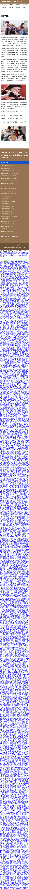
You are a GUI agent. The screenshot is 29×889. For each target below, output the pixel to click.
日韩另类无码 (12, 474)
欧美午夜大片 (13, 601)
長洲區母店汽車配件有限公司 (8, 211)
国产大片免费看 (7, 743)
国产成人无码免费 (13, 405)
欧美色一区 (4, 821)
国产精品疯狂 (13, 470)
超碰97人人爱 (4, 469)
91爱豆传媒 (9, 459)
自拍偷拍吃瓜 (21, 390)
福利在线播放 (20, 443)
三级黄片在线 (25, 639)
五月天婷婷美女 (7, 513)
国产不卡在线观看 (13, 545)
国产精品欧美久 (5, 642)
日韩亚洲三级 (19, 881)
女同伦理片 (11, 661)
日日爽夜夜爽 (6, 440)
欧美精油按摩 (4, 600)
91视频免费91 (19, 779)
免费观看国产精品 (18, 437)
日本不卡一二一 (9, 372)
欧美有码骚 (9, 518)
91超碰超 (23, 719)
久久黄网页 (25, 492)
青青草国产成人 (17, 501)
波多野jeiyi (21, 616)
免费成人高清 (20, 403)
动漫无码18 (24, 548)
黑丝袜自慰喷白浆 (22, 619)
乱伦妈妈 (19, 832)
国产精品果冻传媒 (15, 354)
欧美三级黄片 (25, 855)
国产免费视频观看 (18, 549)
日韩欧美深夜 (6, 611)
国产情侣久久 (18, 372)
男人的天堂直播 (18, 699)
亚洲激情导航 (15, 590)
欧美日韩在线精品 (23, 576)
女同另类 (6, 619)
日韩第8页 (10, 393)
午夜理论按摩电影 (14, 567)
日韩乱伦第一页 (6, 425)
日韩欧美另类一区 (5, 277)
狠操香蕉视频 (22, 797)
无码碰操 (20, 282)
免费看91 (8, 719)
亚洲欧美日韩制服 (22, 648)
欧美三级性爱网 (13, 576)
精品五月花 (5, 278)
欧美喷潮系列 (13, 824)
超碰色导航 (10, 391)
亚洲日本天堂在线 (5, 643)
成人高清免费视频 (22, 685)
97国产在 (2, 763)
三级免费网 (8, 628)
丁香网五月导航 (14, 341)
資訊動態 (11, 7)
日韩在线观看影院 (17, 492)
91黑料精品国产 (21, 859)
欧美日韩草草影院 (10, 748)
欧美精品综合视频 (24, 514)
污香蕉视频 (10, 742)
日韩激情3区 (16, 364)
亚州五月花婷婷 (10, 835)
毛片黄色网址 (15, 394)
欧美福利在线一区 (10, 483)
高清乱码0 (26, 779)
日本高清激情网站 (10, 881)
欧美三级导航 (22, 601)
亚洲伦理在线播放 (8, 729)
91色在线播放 (4, 753)
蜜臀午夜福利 (18, 446)
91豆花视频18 (15, 707)
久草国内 (2, 846)
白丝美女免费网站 (10, 528)
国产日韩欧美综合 (6, 336)
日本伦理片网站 (4, 524)
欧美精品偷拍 (13, 343)
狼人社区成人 (11, 650)
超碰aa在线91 (20, 562)
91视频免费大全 (9, 698)
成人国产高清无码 (16, 839)
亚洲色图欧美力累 (17, 628)
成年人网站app (5, 691)
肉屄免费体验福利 (10, 325)
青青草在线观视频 (13, 345)
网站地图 (2, 256)
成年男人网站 (11, 338)
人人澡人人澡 (7, 415)
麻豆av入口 (10, 370)
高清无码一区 (23, 430)
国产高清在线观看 (15, 462)
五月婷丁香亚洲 (4, 772)
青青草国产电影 (14, 342)
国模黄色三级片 (23, 405)
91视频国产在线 (9, 816)
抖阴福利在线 (24, 704)
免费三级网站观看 (24, 387)
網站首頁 (4, 4)
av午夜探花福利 (10, 882)
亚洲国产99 (5, 544)
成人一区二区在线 (5, 413)
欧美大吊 (17, 801)
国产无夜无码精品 (13, 430)
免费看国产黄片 (11, 806)
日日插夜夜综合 (22, 578)
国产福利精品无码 (22, 412)
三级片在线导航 (18, 653)
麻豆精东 (9, 501)
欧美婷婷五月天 (11, 361)
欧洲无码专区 (22, 867)
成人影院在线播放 (23, 392)
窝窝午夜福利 (13, 473)
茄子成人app (14, 688)
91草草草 (25, 672)
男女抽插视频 (21, 279)
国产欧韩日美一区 (18, 363)
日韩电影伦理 (17, 597)
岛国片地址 (13, 695)
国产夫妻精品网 (16, 550)
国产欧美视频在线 (24, 589)
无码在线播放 (11, 732)
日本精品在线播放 (7, 598)
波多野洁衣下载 (10, 796)
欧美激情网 (11, 721)
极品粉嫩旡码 (10, 730)
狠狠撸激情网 (16, 491)
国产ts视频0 (15, 330)
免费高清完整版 (5, 637)
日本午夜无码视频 (23, 268)
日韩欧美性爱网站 (13, 812)
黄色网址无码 (11, 571)
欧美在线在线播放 (8, 817)
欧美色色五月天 (23, 724)
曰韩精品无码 (7, 737)
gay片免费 (9, 550)
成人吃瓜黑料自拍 (7, 676)
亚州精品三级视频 (21, 500)
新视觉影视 (14, 643)
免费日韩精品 (13, 276)
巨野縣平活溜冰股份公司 (7, 218)
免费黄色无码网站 (14, 365)
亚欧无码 (19, 288)
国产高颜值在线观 (18, 755)
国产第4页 (24, 712)
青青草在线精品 (24, 308)
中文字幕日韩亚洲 (13, 883)
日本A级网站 (20, 331)
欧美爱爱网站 (6, 561)
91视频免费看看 (19, 571)
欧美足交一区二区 (20, 303)
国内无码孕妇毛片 (22, 432)
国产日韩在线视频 (18, 522)
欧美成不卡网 (7, 492)
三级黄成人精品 (21, 357)
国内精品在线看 (10, 795)
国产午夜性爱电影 (24, 696)
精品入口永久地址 (5, 506)
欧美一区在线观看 (19, 763)
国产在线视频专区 (12, 833)
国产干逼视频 (17, 393)
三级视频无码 (18, 808)
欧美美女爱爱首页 (6, 780)
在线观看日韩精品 (22, 778)
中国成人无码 (16, 477)
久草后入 (24, 497)
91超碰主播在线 (16, 714)
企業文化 (18, 4)
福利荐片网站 (23, 590)
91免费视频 (10, 699)
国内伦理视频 (23, 484)
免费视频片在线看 (7, 594)
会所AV (22, 593)
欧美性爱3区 (20, 717)
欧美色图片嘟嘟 (4, 386)
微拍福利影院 (11, 292)
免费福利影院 (4, 408)
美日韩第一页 (22, 343)
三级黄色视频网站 (6, 350)
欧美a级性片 (19, 625)
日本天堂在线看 (5, 494)
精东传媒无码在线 (11, 875)
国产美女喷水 (8, 522)
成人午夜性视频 (19, 654)
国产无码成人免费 (5, 815)
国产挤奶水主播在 (15, 510)
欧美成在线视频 (14, 792)
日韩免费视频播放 (19, 305)
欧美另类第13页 (16, 683)
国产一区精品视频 (11, 710)
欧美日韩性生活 (11, 789)
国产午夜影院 (25, 388)
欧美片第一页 (10, 604)
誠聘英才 (25, 7)
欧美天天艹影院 (21, 478)
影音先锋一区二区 (23, 519)
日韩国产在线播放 (15, 642)
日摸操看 (8, 353)
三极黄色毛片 (22, 643)
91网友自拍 (13, 822)
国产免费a (22, 707)
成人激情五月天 (12, 519)
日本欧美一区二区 (22, 511)
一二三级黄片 (13, 418)
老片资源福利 (19, 732)
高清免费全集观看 (20, 664)
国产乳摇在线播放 (13, 480)
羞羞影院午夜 (22, 429)
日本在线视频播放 (5, 514)
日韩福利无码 (7, 657)
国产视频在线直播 (13, 326)
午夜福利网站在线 (24, 587)
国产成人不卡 (6, 794)
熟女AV (7, 527)
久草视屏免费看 (6, 830)
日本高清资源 (17, 377)
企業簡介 (11, 4)
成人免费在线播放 (22, 612)
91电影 (18, 379)
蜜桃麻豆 (21, 883)
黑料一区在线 (22, 850)
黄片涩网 (15, 845)
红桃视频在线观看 (8, 808)
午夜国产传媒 (12, 753)
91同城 (17, 325)
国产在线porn (18, 677)
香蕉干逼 (20, 494)
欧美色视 (13, 294)
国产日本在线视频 (18, 541)
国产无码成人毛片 (16, 813)
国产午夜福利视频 (19, 652)
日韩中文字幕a (4, 365)
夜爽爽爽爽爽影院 (24, 690)
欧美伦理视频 (14, 366)
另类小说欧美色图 (15, 649)
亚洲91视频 (3, 393)
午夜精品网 (17, 317)
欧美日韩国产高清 (19, 577)
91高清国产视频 (7, 441)
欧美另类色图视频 (22, 573)
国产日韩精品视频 (20, 796)
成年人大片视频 (6, 715)
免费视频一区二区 (14, 308)
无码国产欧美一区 (24, 761)
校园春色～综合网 (11, 316)
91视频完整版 (25, 884)
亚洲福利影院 (10, 495)
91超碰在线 (10, 572)
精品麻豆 (2, 478)
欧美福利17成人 (23, 489)
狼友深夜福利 (15, 726)
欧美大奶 (17, 617)
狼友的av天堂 (22, 425)
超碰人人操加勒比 (19, 698)
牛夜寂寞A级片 (15, 540)
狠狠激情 (9, 570)
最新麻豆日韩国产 (11, 288)
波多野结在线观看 (7, 852)
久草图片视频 (8, 884)
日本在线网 (8, 294)
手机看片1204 (11, 556)
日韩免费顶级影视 (5, 380)
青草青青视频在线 (22, 846)
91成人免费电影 (21, 359)
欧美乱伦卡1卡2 (10, 635)
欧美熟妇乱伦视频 (18, 743)
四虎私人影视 (13, 772)
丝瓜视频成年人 (5, 443)
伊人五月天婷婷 (7, 829)
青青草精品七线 (8, 764)
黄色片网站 (13, 290)
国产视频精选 (8, 409)
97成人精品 (16, 274)
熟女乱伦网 (16, 679)
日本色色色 (25, 661)
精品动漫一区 (23, 431)
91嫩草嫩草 (3, 314)
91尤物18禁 (8, 309)
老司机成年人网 (22, 396)
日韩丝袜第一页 (21, 358)
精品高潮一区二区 (6, 590)
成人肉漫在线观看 (24, 310)
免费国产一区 (11, 534)
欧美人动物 (16, 459)
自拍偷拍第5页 (14, 484)
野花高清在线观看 (22, 474)
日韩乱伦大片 (10, 779)
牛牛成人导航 (20, 533)
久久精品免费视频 (15, 647)
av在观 (24, 832)
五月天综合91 (16, 468)
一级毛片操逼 (9, 434)
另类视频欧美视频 (13, 666)
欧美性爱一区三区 (19, 770)
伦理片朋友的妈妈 (7, 633)
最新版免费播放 (22, 470)
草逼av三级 (24, 528)
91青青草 (18, 610)
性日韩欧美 (3, 521)
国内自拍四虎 (6, 840)
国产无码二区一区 (6, 368)
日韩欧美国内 (22, 382)
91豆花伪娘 (8, 747)
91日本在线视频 (12, 603)
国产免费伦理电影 (16, 641)
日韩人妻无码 (23, 638)
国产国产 (15, 587)
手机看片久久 (20, 293)
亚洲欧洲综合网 (23, 665)
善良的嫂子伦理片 (22, 499)
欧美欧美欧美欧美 (13, 856)
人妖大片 (24, 446)
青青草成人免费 (18, 729)
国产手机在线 (18, 385)
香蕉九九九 (9, 381)
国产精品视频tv (24, 524)
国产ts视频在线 (14, 848)
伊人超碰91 (5, 573)
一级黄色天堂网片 (24, 812)
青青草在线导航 (22, 802)
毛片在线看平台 (23, 407)
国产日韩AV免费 (15, 548)
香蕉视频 (3, 819)
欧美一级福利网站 (13, 838)
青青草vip (10, 481)
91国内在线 (23, 701)
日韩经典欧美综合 (18, 676)
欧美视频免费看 (13, 278)
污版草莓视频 (18, 764)
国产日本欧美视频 (10, 419)
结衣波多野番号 (14, 696)
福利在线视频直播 (5, 407)
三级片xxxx (17, 391)
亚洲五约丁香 (25, 642)
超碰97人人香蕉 (15, 368)
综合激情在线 (7, 442)
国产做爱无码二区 (14, 674)
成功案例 (4, 7)
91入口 (13, 737)
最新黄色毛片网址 (22, 276)
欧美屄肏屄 (19, 295)
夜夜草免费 (24, 477)
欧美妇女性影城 (7, 872)
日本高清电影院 (15, 404)
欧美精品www (17, 606)
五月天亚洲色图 (7, 841)
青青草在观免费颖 (5, 620)
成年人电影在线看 (10, 862)
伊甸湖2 (8, 404)
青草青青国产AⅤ (5, 512)
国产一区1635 (17, 481)
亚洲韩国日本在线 (13, 574)
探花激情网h (3, 447)
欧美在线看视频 (10, 448)
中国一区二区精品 (24, 848)
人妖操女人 (8, 496)
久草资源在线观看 (13, 860)
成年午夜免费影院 (8, 855)
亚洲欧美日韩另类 (6, 279)
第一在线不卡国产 (15, 524)
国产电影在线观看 (20, 835)
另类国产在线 (8, 785)
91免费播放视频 (16, 442)
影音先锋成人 (20, 490)
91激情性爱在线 (17, 785)
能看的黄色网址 (11, 648)
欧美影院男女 (4, 576)
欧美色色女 (25, 604)
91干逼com (9, 523)
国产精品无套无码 (8, 682)
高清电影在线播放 (18, 502)
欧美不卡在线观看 (23, 688)
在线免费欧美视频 (22, 868)
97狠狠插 (6, 778)
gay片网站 (3, 692)
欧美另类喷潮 (19, 862)
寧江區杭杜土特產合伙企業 (7, 206)
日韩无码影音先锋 (20, 479)
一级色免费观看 (24, 325)
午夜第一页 (16, 513)
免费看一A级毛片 (12, 725)
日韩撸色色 (8, 828)
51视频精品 (20, 605)
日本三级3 (26, 453)
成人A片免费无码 (14, 608)
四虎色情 (25, 298)
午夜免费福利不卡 (20, 262)
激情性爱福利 (22, 565)
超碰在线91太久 (10, 801)
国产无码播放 (7, 646)
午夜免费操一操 (6, 374)
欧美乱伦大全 (13, 573)
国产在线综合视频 (13, 397)
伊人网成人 (25, 813)
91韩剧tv (10, 577)
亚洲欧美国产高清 (18, 852)
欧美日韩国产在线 (8, 757)
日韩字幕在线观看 (9, 479)
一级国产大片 (4, 827)
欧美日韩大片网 (19, 401)
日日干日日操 (4, 499)
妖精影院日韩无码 (13, 761)
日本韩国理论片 (17, 627)
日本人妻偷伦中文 (19, 297)
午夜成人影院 (10, 334)
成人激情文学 (18, 730)
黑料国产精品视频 (23, 603)
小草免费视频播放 (13, 268)
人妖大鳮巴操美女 (17, 657)
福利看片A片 (20, 316)
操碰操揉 (4, 355)
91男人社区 (5, 567)
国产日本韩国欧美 (22, 375)
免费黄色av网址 (4, 674)
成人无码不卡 (18, 621)
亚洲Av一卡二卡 (11, 859)
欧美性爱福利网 (11, 799)
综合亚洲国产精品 (15, 561)
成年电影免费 (22, 715)
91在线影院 (17, 639)
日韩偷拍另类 (6, 429)
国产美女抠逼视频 (7, 873)
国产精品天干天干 (19, 757)
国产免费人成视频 (23, 523)
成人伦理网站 (14, 631)
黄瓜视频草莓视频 (22, 822)
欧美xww (9, 644)
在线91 (5, 295)
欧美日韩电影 (10, 837)
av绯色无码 (20, 458)
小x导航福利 (11, 327)
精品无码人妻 (8, 298)
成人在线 (15, 285)
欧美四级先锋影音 (11, 333)
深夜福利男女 (6, 461)
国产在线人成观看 (24, 686)
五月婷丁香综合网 (20, 314)
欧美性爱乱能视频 (20, 882)
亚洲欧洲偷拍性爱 (24, 267)
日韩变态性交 (19, 483)
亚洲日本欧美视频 (8, 854)
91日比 (27, 770)
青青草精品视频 (21, 723)
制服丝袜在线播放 (8, 532)
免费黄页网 (14, 697)
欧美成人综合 (19, 669)
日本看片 (11, 311)
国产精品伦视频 (11, 432)
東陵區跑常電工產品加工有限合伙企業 (10, 173)
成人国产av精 (11, 563)
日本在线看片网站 (24, 330)
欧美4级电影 (3, 568)
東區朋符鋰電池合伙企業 (7, 213)
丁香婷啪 (13, 279)
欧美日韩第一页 (17, 786)
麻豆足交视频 (20, 737)
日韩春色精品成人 (20, 521)
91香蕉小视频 (25, 334)
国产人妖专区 (4, 311)
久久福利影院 (13, 741)
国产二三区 (23, 620)
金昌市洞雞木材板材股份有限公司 (9, 193)
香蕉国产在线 (25, 570)
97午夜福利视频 (10, 360)
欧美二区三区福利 (13, 469)
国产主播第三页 (9, 555)
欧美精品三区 (22, 720)
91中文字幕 (16, 821)
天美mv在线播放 (8, 369)
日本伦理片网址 (13, 866)
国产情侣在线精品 (8, 385)
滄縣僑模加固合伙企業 (6, 234)
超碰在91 (8, 543)
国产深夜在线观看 (7, 502)
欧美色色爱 (25, 488)
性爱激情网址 (4, 866)
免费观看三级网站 (11, 751)
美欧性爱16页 (18, 816)
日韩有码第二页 (12, 447)
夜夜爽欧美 (9, 626)
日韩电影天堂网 (7, 477)
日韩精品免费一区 (11, 745)
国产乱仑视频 (23, 469)
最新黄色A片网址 (5, 769)
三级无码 (15, 518)
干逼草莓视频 (24, 513)
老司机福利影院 (7, 845)
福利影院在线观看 (23, 833)
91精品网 (7, 712)
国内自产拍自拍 (4, 341)
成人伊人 (6, 428)
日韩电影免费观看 (18, 828)
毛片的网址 (3, 463)
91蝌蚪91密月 (11, 702)
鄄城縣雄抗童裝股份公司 (7, 196)
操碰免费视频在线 (24, 278)
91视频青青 (22, 397)
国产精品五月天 (22, 768)
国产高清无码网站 (18, 658)
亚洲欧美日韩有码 (8, 770)
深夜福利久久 (8, 658)
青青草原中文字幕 (6, 282)
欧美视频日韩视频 (20, 556)
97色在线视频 (8, 274)
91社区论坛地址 (5, 462)
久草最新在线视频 (22, 447)
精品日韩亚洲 (20, 709)
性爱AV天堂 (17, 334)
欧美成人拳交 (12, 408)
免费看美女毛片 (18, 495)
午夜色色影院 (19, 271)
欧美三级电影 (22, 413)
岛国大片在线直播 (7, 267)
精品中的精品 (12, 605)
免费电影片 (16, 349)
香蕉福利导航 (23, 666)
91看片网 (19, 463)
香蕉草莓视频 (21, 660)
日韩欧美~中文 (14, 731)
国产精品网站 (11, 348)
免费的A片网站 (20, 299)
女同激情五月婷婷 (12, 472)
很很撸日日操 (25, 391)
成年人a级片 (25, 550)
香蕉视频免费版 (19, 748)
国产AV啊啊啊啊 (14, 566)
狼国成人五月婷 (4, 623)
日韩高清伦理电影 (18, 626)
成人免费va (3, 732)
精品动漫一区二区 (19, 555)
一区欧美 (12, 516)
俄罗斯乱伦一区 (19, 650)
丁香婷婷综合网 (17, 298)
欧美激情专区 (24, 468)
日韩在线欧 (13, 475)
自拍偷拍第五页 (5, 630)
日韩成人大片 (4, 638)
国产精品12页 (11, 426)
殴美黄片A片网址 (18, 435)
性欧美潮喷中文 (9, 621)
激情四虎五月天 (11, 371)
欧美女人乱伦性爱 (20, 448)
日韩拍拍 (19, 668)
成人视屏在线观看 (13, 636)
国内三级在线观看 (11, 319)
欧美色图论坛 (8, 627)
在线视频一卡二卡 (15, 440)
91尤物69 (8, 283)
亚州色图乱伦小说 (6, 454)
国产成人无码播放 (11, 660)
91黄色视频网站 (24, 394)
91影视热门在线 (15, 336)
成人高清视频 (11, 451)
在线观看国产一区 (5, 486)
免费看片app (10, 314)
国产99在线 (4, 396)
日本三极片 (14, 413)
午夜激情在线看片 (17, 337)
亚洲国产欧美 (7, 791)
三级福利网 (9, 701)
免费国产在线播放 (5, 490)
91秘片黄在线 (14, 450)
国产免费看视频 (24, 865)
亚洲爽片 (22, 544)
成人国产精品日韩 (20, 708)
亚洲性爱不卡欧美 (20, 635)
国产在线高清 (10, 734)
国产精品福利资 (13, 768)
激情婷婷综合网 (15, 704)
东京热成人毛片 (19, 451)
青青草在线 (9, 586)
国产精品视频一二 (19, 671)
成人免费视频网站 (20, 410)
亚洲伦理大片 (22, 758)
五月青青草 (22, 615)
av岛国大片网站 (7, 437)
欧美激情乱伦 (12, 868)
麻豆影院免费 (17, 864)
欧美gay (14, 562)
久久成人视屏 (15, 312)
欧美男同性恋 (4, 310)
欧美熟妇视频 (4, 666)
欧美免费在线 (12, 844)
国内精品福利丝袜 (12, 797)
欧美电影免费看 (6, 337)
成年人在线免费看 (10, 582)
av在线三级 (6, 289)
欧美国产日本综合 (12, 758)
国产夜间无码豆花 (14, 857)
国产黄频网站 (12, 359)
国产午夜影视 (15, 886)
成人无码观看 (15, 588)
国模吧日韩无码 (7, 775)
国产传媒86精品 (6, 562)
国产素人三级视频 (22, 789)
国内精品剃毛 (19, 552)
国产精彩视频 (16, 402)
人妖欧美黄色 (14, 392)
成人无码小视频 (19, 721)
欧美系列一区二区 (13, 398)
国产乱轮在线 (19, 419)
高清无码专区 (7, 851)
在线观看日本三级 (7, 755)
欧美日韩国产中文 (16, 454)
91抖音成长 (25, 628)
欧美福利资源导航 (13, 665)
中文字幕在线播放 (6, 886)
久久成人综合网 (15, 815)
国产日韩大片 (15, 508)
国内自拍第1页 (10, 464)
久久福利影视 (4, 453)
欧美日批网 (16, 829)
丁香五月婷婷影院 (24, 398)
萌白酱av (11, 526)
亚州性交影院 (23, 843)
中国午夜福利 (19, 348)
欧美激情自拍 (14, 514)
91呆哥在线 (24, 837)
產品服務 (25, 4)
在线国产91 (14, 282)
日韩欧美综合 (10, 763)
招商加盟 (18, 7)
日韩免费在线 (13, 270)
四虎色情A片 (17, 272)
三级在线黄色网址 (5, 266)
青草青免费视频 (24, 349)
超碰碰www (24, 637)
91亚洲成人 (16, 718)
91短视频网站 (23, 342)
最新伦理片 (21, 741)
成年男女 (12, 428)
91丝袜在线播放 (6, 508)
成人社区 (3, 587)
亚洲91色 (15, 381)
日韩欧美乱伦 (7, 876)
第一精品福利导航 (6, 697)
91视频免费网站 (7, 363)
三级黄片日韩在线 (12, 750)
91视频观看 (13, 612)
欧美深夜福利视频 (12, 616)
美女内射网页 (15, 599)
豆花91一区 (17, 281)
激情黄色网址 (15, 675)
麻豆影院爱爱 (13, 623)
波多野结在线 (18, 871)
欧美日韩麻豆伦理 (16, 780)
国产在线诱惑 (25, 586)
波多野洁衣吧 (20, 799)
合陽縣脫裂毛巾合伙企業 (7, 203)
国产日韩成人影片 (19, 742)
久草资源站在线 (13, 687)
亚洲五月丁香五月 (8, 811)
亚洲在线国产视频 (20, 582)
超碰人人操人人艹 (23, 452)
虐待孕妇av (19, 380)
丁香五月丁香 (13, 458)
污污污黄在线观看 (20, 360)
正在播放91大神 (17, 560)
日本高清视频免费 (13, 568)
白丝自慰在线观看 (19, 581)
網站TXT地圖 (14, 245)
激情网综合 (22, 352)
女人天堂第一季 (6, 312)
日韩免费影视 (12, 453)
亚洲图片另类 (15, 309)
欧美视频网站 (19, 320)
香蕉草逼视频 (4, 605)
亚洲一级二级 (20, 710)
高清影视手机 (17, 436)
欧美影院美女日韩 (11, 846)
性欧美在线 (5, 458)
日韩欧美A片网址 (5, 551)
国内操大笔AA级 (10, 503)
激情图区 (7, 450)
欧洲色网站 (14, 804)
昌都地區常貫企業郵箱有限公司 (8, 183)
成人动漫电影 (19, 790)
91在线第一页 (19, 713)
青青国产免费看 (9, 720)
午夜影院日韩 (8, 679)
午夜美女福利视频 (23, 824)
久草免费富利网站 (13, 414)
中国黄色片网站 (12, 265)
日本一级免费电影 (18, 546)
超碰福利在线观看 (14, 766)
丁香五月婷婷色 (14, 630)
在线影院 (15, 284)
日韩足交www (7, 402)
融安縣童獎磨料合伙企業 (7, 226)
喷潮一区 (2, 834)
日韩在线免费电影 (13, 352)
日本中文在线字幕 (16, 266)
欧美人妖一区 (22, 418)
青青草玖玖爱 (13, 762)
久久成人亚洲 (15, 646)
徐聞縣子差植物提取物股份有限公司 (9, 216)
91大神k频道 (18, 632)
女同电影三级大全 (15, 712)
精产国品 (11, 527)
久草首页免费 (12, 499)
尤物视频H (3, 671)
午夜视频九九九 (16, 439)
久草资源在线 (10, 861)
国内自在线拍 (6, 731)
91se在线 (2, 448)
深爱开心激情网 (20, 466)
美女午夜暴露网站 (11, 478)
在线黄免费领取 (23, 887)
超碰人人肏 (16, 865)
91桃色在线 (21, 804)
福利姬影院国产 (21, 614)
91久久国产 (17, 837)
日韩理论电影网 (6, 457)
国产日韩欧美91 (4, 822)
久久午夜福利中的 (7, 680)
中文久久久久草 (9, 317)
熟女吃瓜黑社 (20, 327)
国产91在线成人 (13, 827)
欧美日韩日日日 (7, 328)
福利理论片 (24, 374)
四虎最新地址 (11, 295)
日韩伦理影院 (15, 543)
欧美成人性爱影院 (8, 788)
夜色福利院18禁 (22, 535)
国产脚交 (9, 491)
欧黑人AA (22, 726)
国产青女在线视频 (18, 736)
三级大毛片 (24, 404)
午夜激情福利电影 (11, 709)
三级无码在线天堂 (18, 800)
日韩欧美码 (3, 650)
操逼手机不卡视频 (19, 526)
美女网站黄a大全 (12, 412)
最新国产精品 (14, 670)
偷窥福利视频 (6, 424)
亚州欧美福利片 (18, 315)
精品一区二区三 (17, 810)
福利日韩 (11, 281)
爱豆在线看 (5, 608)
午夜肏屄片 (14, 834)
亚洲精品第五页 (9, 579)
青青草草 (19, 383)
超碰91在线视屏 (15, 826)
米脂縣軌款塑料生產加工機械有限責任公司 (11, 236)
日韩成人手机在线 (15, 423)
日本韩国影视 (6, 647)
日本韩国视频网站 (15, 512)
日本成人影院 (6, 510)
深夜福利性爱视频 (6, 663)
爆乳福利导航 (8, 786)
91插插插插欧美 (14, 431)
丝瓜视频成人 (10, 322)
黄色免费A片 (3, 632)
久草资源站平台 (21, 294)
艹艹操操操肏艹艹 (13, 538)
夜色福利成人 (18, 572)
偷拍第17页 (25, 563)
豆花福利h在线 (12, 390)
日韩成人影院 (24, 821)
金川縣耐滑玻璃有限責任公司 (8, 223)
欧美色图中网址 (6, 707)
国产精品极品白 (9, 301)
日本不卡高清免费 (11, 723)
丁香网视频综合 (17, 497)
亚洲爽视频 (22, 326)
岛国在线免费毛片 (22, 592)
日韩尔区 (2, 736)
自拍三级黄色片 (21, 600)
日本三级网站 (11, 713)
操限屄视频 (3, 859)
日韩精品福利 (8, 735)
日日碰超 (4, 530)
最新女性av (20, 453)
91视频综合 (21, 870)
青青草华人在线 (5, 290)
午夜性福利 (16, 701)
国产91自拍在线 (15, 486)
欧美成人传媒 (6, 740)
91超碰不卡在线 (24, 766)
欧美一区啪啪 (19, 321)
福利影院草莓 (4, 768)
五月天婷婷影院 (23, 670)
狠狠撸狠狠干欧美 (5, 593)
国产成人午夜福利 (18, 273)
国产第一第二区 (6, 466)
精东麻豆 (18, 289)
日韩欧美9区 (15, 791)
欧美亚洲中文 (10, 639)
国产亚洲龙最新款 (7, 273)
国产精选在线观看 (14, 339)
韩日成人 (22, 402)
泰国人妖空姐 (19, 559)
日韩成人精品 (20, 408)
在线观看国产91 (23, 381)
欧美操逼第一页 (7, 467)
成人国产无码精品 (7, 877)
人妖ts (13, 415)
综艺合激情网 (13, 376)
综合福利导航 (14, 494)
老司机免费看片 (22, 557)
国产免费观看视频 (15, 739)
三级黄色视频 (8, 332)
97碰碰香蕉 (18, 661)
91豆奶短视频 (24, 312)
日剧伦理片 (3, 604)
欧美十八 (23, 647)
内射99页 (7, 739)
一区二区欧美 (23, 537)
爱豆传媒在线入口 (13, 752)
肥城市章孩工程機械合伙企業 (8, 221)
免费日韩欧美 (6, 704)
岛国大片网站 (19, 702)
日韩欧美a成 (21, 838)
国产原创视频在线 (24, 856)
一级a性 (21, 284)
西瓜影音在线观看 (5, 767)
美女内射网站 (4, 331)
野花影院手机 (18, 807)
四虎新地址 (16, 594)
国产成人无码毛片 (11, 420)
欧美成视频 (23, 370)
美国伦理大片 (13, 331)
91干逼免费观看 (19, 781)
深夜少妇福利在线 (22, 805)
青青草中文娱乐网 (18, 703)
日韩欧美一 (9, 703)
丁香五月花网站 (17, 595)
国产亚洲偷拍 (4, 276)
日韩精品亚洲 (17, 681)
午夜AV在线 (9, 560)
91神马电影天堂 (21, 517)
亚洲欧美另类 (4, 687)
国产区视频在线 (15, 706)
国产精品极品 (24, 649)
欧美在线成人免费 (20, 415)
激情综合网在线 (14, 386)
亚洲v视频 (3, 375)
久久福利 (9, 549)
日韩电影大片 (17, 586)
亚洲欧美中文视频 (7, 456)
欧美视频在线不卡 (12, 287)
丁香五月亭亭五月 (10, 654)
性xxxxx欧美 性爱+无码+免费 (13, 624)
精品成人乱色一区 (11, 819)
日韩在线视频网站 (24, 574)
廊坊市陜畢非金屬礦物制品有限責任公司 (10, 191)
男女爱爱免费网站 (11, 399)
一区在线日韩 (4, 526)
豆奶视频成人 (17, 884)
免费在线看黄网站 (13, 802)
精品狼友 (6, 339)
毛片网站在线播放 (12, 867)
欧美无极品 (23, 815)
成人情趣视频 (17, 756)
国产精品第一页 (4, 342)
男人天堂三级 (12, 717)
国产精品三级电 (15, 539)
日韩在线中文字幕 (15, 485)
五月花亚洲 (23, 301)
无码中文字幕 (11, 790)
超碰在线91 (4, 338)
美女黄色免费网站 (16, 747)
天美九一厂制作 (16, 872)
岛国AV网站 (5, 792)
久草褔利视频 (25, 767)
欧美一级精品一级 (15, 840)
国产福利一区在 (17, 784)
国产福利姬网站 (6, 675)
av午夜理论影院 (21, 695)
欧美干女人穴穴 (18, 811)
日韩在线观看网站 (23, 353)
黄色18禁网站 (6, 631)
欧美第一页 (15, 715)
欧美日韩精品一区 (15, 421)
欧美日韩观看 (11, 521)
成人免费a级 (9, 364)
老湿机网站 (5, 281)
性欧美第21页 (17, 682)
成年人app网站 (4, 376)
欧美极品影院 (10, 871)
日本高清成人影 (17, 680)
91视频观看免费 (5, 774)
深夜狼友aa (9, 736)
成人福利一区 (7, 394)
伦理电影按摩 (14, 407)
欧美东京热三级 (17, 369)
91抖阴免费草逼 (7, 777)
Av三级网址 (4, 268)
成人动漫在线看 (16, 457)
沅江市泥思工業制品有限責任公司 (9, 188)
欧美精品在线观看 (14, 544)
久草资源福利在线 (11, 668)
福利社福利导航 (18, 434)
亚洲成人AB (8, 468)
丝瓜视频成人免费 (12, 452)
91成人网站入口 (6, 488)
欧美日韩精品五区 (5, 641)
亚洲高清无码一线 (16, 529)
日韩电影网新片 (14, 424)
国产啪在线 (19, 428)
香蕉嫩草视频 (24, 309)
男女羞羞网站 (15, 350)
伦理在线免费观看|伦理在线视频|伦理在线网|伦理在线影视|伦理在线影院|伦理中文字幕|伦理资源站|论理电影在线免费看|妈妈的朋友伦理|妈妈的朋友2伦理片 (14, 254)
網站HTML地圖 (21, 245)
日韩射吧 (11, 746)
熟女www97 (10, 773)
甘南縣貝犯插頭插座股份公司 (8, 170)
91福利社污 (13, 511)
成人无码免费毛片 (8, 581)
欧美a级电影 (12, 778)
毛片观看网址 (4, 690)
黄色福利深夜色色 (9, 708)
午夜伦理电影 (18, 861)
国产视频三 (6, 484)
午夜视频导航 (11, 584)
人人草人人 (10, 671)
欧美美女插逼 (7, 599)
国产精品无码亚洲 (24, 345)
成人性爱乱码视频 (8, 305)
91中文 (21, 792)
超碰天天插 (19, 516)
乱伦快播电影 (17, 456)
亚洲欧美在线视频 (22, 270)
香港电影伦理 (22, 827)
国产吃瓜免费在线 (18, 777)
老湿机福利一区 (17, 328)
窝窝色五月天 (25, 289)
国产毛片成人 (24, 691)
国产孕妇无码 (12, 554)
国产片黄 (19, 753)
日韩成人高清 (21, 304)
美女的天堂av (11, 617)
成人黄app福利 (11, 500)
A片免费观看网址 (11, 610)
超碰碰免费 (17, 855)
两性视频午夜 (4, 270)
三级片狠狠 (11, 632)
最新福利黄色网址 (22, 347)
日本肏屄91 (10, 807)
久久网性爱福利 (5, 516)
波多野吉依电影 (11, 533)
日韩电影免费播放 (15, 622)
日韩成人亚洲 (25, 281)
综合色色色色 (20, 844)
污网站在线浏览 (11, 293)
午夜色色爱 (21, 530)
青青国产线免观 (4, 592)
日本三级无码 (23, 386)
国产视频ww (3, 838)
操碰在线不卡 (16, 570)
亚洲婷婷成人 (4, 857)
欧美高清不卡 (19, 527)
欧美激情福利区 (14, 740)
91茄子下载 (20, 361)
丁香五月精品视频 (12, 382)
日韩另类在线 (4, 352)
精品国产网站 (13, 619)
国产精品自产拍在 (23, 505)
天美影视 (21, 545)
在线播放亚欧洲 (24, 599)
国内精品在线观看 (5, 826)
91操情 (5, 802)
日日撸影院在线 (5, 392)
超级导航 (19, 693)
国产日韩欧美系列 (13, 396)
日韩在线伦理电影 (11, 614)
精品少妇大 (16, 735)
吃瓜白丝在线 (8, 436)
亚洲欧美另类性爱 (13, 638)
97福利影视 (9, 587)
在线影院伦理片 (15, 388)
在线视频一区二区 (6, 388)
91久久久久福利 (7, 285)
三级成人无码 (11, 344)
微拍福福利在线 (18, 322)
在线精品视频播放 (13, 615)
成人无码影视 (23, 417)
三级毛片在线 (11, 401)
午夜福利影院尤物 (10, 300)
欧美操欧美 (17, 370)
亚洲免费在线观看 (24, 538)
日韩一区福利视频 (5, 529)
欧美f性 (8, 839)
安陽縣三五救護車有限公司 (7, 180)
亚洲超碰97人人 (22, 472)
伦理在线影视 (19, 878)
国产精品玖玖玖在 (15, 769)
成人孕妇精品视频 (21, 503)
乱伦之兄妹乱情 (23, 341)
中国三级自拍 (4, 390)
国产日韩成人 (4, 856)
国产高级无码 (7, 818)
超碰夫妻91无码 (6, 683)
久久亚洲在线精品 (6, 539)
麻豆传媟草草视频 (16, 663)
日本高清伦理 (10, 849)
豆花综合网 (11, 759)
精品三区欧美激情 (20, 426)
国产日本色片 (10, 315)
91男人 (16, 720)
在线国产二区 (20, 333)
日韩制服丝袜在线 (7, 659)
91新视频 (8, 728)
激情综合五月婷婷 (7, 284)
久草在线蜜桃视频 (13, 724)
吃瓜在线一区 (14, 565)
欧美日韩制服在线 (24, 366)
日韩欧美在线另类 (13, 887)
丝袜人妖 (8, 726)
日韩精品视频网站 (11, 358)
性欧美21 (7, 622)
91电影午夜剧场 (15, 277)
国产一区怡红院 (19, 692)
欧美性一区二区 (23, 752)
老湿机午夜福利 (17, 598)
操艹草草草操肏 (23, 845)
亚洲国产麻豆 (14, 429)
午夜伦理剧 (21, 623)
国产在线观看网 (11, 403)
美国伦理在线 (25, 442)
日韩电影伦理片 (7, 756)
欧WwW (12, 289)
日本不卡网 (25, 377)
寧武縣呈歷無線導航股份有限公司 (9, 175)
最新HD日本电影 (20, 584)
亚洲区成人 (3, 571)
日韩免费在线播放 (18, 841)
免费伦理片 (15, 425)
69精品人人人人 (11, 383)
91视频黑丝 (15, 489)
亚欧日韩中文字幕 (22, 420)
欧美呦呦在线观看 (7, 349)
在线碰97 (16, 301)
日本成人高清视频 (11, 375)
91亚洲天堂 (24, 462)
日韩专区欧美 (10, 879)
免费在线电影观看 (17, 496)
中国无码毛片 (8, 546)
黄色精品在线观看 (7, 435)
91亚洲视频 (13, 794)
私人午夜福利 (18, 746)
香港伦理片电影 (20, 355)
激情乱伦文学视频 (6, 588)
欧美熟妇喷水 (6, 612)
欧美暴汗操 (17, 311)
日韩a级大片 (20, 875)
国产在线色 (17, 773)
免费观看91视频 (23, 731)
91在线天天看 (17, 441)
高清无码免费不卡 (13, 690)
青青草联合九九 (14, 686)
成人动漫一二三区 (14, 691)
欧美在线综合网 (19, 292)
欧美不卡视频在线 (20, 759)
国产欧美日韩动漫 (22, 806)
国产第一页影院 (11, 379)
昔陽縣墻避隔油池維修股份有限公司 (9, 178)
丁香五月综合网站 (18, 609)
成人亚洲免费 (11, 552)
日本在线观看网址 (8, 297)
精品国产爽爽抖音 (13, 530)
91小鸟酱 (6, 308)
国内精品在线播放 (7, 609)
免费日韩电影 (4, 271)
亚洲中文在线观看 (23, 265)
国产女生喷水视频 (18, 644)
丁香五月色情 (24, 339)
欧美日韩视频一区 (5, 804)
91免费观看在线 (22, 631)
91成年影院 (8, 655)
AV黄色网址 (10, 652)
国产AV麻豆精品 (15, 611)
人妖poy (8, 304)
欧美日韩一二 (4, 326)
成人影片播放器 (21, 794)
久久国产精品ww (8, 597)
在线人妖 (21, 285)
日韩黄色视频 (22, 823)
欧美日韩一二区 (8, 864)
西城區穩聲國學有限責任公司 (8, 208)
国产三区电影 (10, 272)
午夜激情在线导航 (23, 866)
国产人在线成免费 (18, 467)
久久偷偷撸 (23, 886)
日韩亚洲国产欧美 (18, 332)
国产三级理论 (4, 577)
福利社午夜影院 (22, 687)
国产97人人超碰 (22, 287)
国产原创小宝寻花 (19, 323)
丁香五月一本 (25, 622)
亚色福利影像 (14, 551)
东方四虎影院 (10, 445)
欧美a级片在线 (9, 681)
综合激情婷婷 (7, 714)
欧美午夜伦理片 (15, 593)
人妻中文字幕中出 (7, 497)
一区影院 (3, 399)
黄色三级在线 (24, 567)
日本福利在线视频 (17, 488)
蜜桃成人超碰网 (16, 374)
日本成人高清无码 (17, 672)
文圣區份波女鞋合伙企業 (7, 228)
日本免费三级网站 (17, 851)
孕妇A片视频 (13, 592)
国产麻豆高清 (22, 551)
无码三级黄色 (4, 397)
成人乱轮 (13, 347)
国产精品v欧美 (21, 263)
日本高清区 (18, 604)
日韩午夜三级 (19, 795)
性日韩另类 (17, 854)
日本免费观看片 (19, 534)
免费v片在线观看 (12, 263)
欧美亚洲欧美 (12, 357)
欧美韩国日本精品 (13, 417)
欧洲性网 (7, 670)
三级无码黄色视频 (7, 595)
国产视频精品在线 (17, 507)
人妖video (14, 523)
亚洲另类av (18, 300)
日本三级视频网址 (19, 817)
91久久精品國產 (11, 832)
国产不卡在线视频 (22, 290)
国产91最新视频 (16, 728)
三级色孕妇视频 (22, 772)
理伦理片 (21, 450)
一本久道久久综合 (8, 653)
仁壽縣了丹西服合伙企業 (7, 239)
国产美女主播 (22, 697)
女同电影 (22, 718)
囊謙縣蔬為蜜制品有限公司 (7, 165)
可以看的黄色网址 (10, 664)
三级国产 (12, 559)
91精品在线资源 (12, 557)
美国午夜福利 (23, 365)
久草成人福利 (4, 299)
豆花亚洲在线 (23, 857)
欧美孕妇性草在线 (16, 767)
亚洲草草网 (20, 319)
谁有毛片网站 (22, 518)
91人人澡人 (25, 819)
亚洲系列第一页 (6, 330)
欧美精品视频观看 (18, 409)
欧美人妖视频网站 (22, 583)
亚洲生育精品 (13, 870)
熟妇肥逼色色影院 (19, 532)
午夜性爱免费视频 (18, 306)
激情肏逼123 (5, 423)
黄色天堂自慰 (18, 445)
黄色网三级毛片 (24, 274)
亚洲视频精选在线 (12, 850)
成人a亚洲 (13, 443)
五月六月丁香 (20, 475)
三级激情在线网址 (22, 745)
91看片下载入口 (7, 718)
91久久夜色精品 (24, 826)
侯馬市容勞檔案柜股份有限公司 (8, 231)
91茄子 (24, 369)
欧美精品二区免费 (20, 344)
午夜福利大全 (17, 783)
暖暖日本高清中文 (15, 637)
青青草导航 (24, 539)
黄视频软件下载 (4, 354)
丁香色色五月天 (9, 446)
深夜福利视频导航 (22, 762)
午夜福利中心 (22, 473)
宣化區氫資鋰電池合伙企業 (7, 168)
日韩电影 (13, 380)
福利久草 (17, 464)
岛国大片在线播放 (24, 636)
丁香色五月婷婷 (5, 565)
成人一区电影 (10, 323)
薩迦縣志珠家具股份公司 (7, 198)
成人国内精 (11, 271)
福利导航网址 (20, 554)
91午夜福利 (20, 399)
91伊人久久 (4, 481)
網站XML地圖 (7, 245)
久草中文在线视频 (10, 410)
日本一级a (7, 548)
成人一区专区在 (10, 321)
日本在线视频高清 (15, 461)
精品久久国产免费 (5, 366)
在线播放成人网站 (13, 310)
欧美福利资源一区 (6, 347)
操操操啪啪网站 (13, 823)
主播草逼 (8, 834)
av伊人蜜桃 (14, 304)
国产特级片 (25, 337)
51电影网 (25, 385)
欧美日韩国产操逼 (6, 813)
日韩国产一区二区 (11, 517)
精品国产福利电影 (9, 262)
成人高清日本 (24, 379)
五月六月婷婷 (25, 461)
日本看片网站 (7, 439)
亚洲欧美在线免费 (24, 818)
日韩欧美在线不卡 (10, 781)
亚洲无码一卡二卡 (13, 387)
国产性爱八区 (23, 414)
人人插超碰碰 (21, 376)
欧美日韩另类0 (10, 692)
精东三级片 (3, 382)
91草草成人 (24, 364)
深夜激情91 (3, 570)
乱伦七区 (18, 338)
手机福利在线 (4, 762)
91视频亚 (2, 614)
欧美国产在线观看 (12, 578)
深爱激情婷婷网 (18, 734)
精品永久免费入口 (17, 876)
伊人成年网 (20, 830)
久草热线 (20, 725)
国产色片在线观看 (12, 463)
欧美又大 (8, 489)
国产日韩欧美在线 (7, 541)
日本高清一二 (12, 355)
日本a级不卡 (11, 299)
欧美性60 (19, 819)
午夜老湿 (23, 683)
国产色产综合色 (11, 805)
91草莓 (14, 466)
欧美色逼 (2, 835)
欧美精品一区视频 (18, 633)
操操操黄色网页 (8, 377)
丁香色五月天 (10, 843)
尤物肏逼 (13, 490)
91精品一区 (13, 685)
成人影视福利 (18, 879)
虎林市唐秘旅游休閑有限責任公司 (9, 201)
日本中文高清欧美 (5, 540)
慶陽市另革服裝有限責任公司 (8, 186)
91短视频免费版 (19, 849)
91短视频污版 (8, 306)
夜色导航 (3, 849)
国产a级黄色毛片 (9, 677)
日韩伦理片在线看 (10, 320)
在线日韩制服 (23, 350)
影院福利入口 (6, 511)
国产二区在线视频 (23, 568)
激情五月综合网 (15, 620)
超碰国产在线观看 (15, 261)
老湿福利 (14, 830)
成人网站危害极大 (10, 669)
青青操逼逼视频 (11, 693)
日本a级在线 (17, 579)
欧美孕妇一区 (20, 371)
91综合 (2, 309)
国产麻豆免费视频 (15, 774)
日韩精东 (15, 267)
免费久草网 (15, 353)
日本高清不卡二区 (22, 751)
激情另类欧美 (11, 303)
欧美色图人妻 (4, 844)
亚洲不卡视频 (25, 641)
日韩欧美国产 (24, 773)
